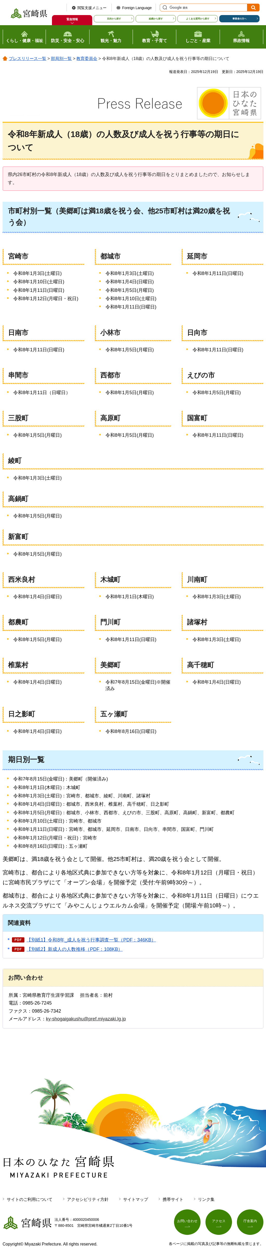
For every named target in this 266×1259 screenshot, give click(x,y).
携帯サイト (173, 1199)
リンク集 (206, 1199)
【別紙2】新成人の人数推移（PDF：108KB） (74, 949)
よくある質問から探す (197, 18)
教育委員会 (86, 58)
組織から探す (156, 18)
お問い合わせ (187, 1222)
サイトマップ (135, 1199)
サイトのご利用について (29, 1199)
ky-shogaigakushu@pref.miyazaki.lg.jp (86, 1018)
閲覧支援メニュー (92, 8)
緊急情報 (72, 19)
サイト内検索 (164, 7)
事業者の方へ (239, 18)
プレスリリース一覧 (27, 58)
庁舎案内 (250, 1222)
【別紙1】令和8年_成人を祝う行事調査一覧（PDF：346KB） (91, 939)
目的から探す (114, 18)
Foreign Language (137, 8)
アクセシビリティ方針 (88, 1199)
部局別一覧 (61, 58)
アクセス (218, 1222)
